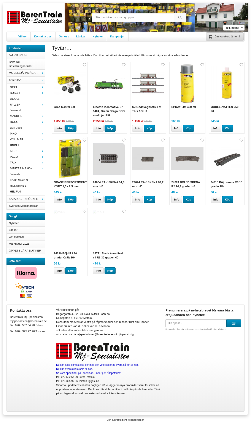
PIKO (27, 133)
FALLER (27, 104)
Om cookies (16, 236)
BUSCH (27, 93)
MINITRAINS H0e (27, 168)
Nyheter (97, 36)
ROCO (27, 121)
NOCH (27, 87)
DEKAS (14, 98)
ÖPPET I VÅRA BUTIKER (25, 250)
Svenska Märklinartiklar (23, 205)
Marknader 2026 (19, 243)
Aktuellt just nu (18, 55)
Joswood (15, 110)
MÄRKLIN (27, 116)
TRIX (27, 162)
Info (59, 128)
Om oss (64, 36)
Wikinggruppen (135, 419)
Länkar (81, 36)
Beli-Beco (16, 127)
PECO (27, 156)
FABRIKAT (27, 79)
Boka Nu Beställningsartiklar (20, 64)
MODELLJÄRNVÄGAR (27, 72)
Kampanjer (117, 36)
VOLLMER (27, 139)
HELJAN (15, 191)
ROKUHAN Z (18, 185)
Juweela (15, 174)
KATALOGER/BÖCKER (27, 198)
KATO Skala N (19, 180)
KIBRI (27, 150)
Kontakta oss (43, 36)
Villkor (22, 36)
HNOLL (15, 145)
